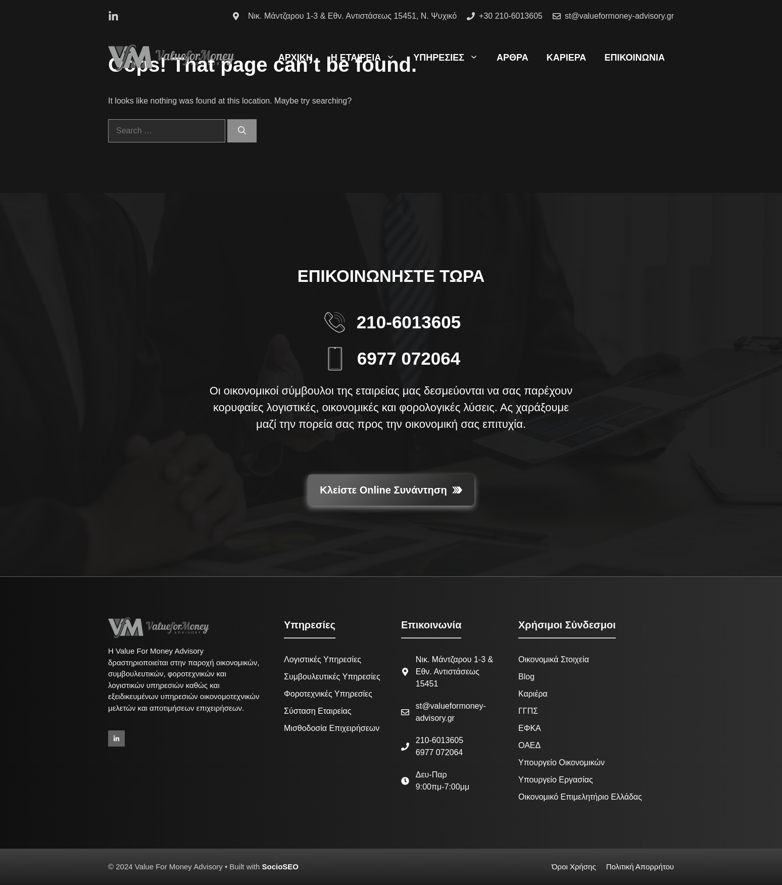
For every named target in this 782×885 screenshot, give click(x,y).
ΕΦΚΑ (529, 728)
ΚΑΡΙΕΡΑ (566, 58)
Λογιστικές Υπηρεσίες (322, 659)
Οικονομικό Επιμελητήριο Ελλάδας (580, 797)
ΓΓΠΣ (528, 711)
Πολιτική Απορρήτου (640, 866)
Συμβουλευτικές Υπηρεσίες (332, 676)
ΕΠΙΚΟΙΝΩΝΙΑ (634, 58)
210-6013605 (409, 322)
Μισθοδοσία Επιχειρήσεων (331, 728)
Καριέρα (533, 694)
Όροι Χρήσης (574, 866)
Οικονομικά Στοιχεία (553, 659)
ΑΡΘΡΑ (512, 58)
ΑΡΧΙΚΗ (295, 58)
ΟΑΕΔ (529, 745)
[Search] (242, 130)
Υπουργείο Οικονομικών (561, 762)
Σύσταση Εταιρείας (317, 711)
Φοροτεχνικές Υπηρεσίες (328, 694)
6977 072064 (408, 358)
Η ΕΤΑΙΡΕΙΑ (368, 57)
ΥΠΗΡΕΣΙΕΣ (450, 57)
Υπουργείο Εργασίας (555, 779)
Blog (526, 676)
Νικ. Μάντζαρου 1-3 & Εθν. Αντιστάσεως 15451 (454, 671)
